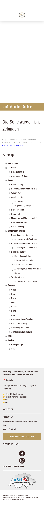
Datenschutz (13, 495)
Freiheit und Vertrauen (23, 264)
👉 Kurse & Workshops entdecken (15, 397)
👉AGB (6, 402)
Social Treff (15, 214)
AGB (13, 348)
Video (13, 289)
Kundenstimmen (17, 171)
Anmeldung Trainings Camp (25, 281)
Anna (13, 315)
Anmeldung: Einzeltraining (21, 331)
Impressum (6, 495)
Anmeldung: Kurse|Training (22, 319)
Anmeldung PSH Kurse (20, 327)
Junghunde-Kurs (17, 197)
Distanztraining (17, 226)
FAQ (9, 336)
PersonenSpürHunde (19, 222)
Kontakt (11, 340)
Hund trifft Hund (17, 209)
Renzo (13, 298)
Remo (13, 310)
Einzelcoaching (17, 184)
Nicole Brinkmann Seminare (22, 235)
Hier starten (13, 163)
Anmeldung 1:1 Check (19, 176)
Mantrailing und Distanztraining (24, 218)
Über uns (11, 285)
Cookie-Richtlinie (23, 495)
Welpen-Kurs (16, 192)
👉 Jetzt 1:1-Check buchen (13, 394)
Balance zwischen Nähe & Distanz (24, 188)
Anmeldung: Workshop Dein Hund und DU (27, 270)
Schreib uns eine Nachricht (22, 436)
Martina (14, 302)
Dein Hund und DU (18, 251)
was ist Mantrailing (19, 323)
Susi (13, 294)
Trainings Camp (17, 277)
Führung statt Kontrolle (23, 260)
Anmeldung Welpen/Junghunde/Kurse (24, 203)
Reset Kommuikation (22, 256)
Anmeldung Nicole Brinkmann (26, 239)
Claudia (14, 306)
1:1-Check (12, 167)
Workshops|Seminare (16, 230)
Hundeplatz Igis (17, 344)
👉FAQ (5, 399)
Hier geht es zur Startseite (12, 145)
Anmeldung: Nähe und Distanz (26, 247)
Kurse (10, 180)
